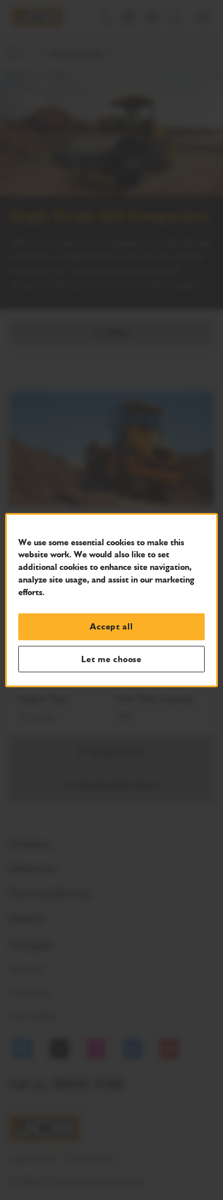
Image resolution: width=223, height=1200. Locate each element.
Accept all (111, 626)
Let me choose (111, 659)
